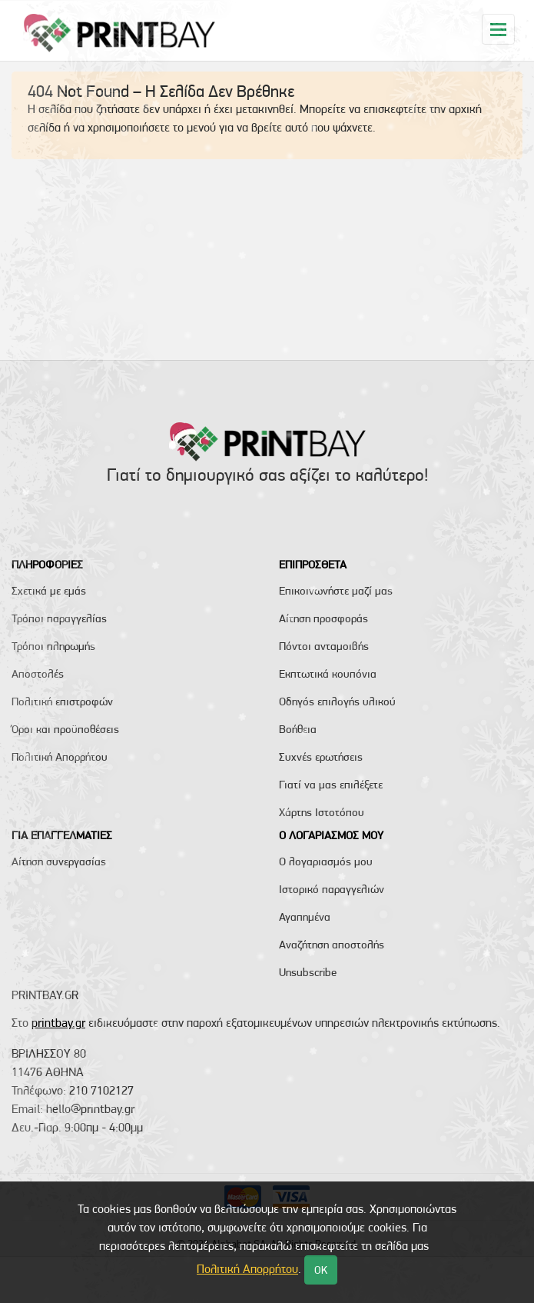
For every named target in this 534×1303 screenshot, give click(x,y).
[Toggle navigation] (498, 29)
